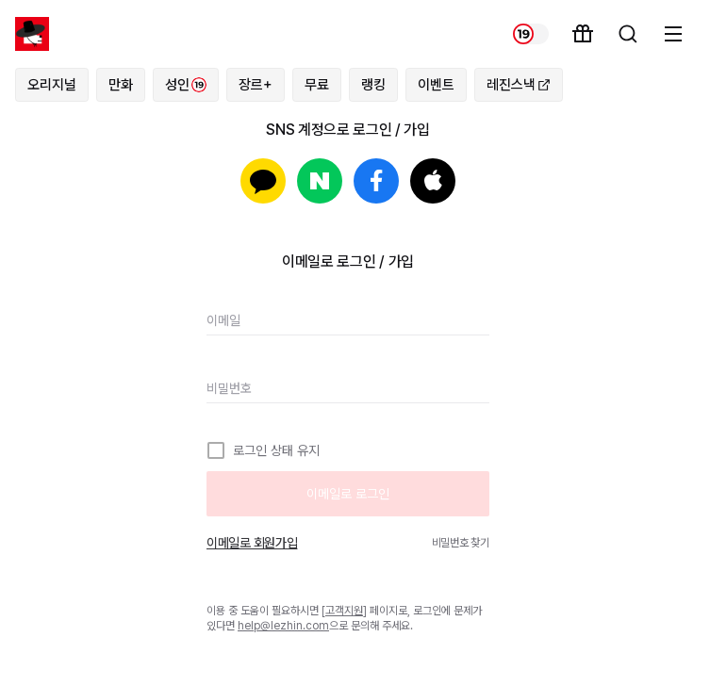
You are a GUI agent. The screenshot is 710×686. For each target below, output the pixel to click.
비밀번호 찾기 (460, 542)
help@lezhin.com (283, 625)
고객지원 (344, 610)
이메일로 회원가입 (251, 542)
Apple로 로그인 (432, 181)
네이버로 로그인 (319, 181)
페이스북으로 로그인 (376, 181)
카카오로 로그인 (263, 181)
